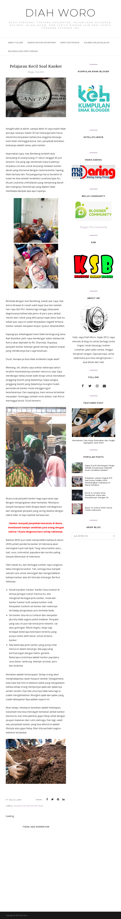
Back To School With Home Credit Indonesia (98, 509)
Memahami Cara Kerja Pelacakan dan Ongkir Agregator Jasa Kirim (93, 441)
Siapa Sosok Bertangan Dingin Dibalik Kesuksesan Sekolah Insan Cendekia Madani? (99, 467)
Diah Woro (60, 12)
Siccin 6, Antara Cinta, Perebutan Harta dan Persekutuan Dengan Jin (97, 495)
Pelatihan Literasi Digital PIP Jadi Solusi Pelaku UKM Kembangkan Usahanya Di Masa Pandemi (98, 481)
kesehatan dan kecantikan (28, 806)
